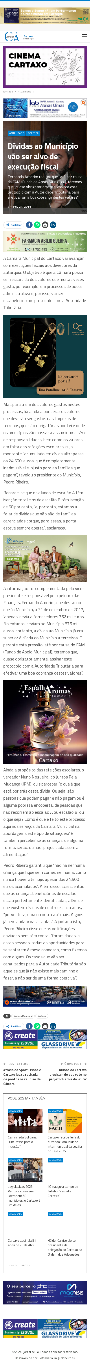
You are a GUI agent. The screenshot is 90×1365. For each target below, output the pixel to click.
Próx (25, 1265)
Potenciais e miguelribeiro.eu (57, 1358)
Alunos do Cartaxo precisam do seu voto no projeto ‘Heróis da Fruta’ (68, 1074)
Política (33, 133)
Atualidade (16, 133)
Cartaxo (42, 1016)
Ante (13, 1265)
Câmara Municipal (23, 1016)
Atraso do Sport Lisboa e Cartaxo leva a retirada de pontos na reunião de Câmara (22, 1076)
